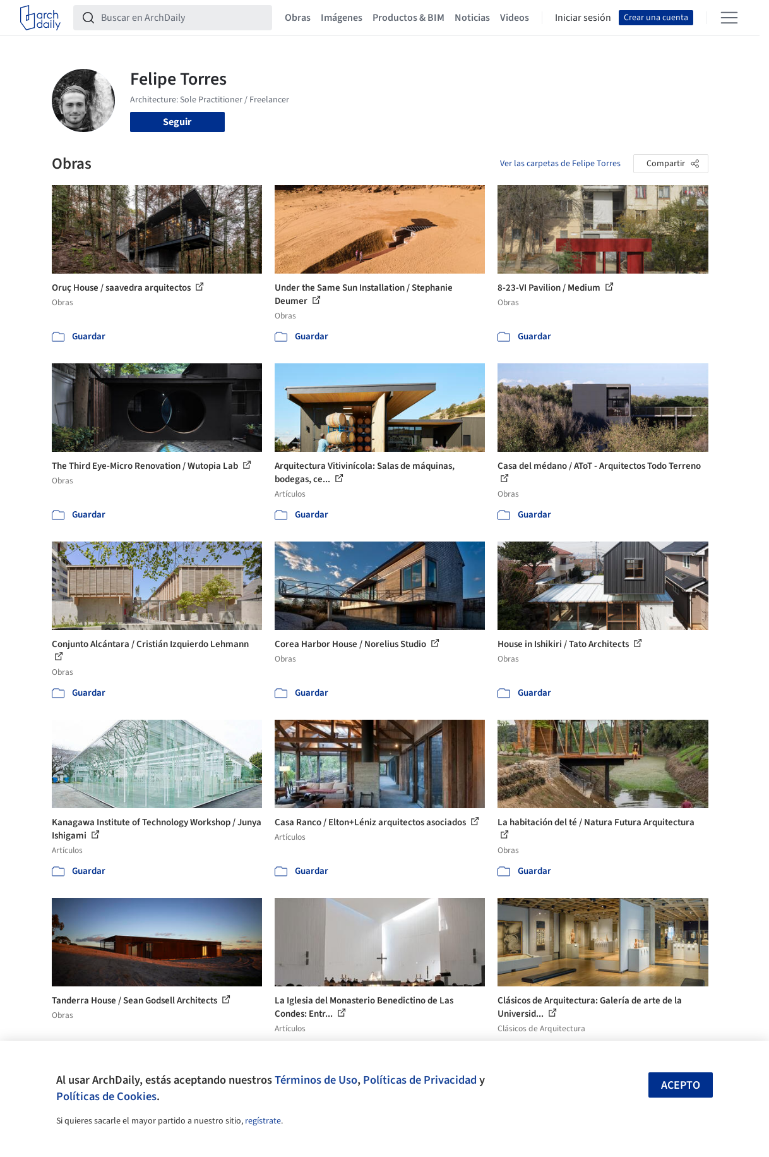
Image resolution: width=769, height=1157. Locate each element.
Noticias (472, 18)
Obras (298, 18)
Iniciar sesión (583, 18)
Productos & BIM (408, 18)
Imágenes (341, 18)
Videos (514, 18)
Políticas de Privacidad (420, 1080)
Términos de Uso (316, 1080)
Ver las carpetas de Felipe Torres (560, 163)
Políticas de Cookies (106, 1096)
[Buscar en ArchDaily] (183, 17)
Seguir (177, 122)
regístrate (263, 1121)
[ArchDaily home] (40, 17)
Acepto (680, 1085)
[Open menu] (729, 18)
